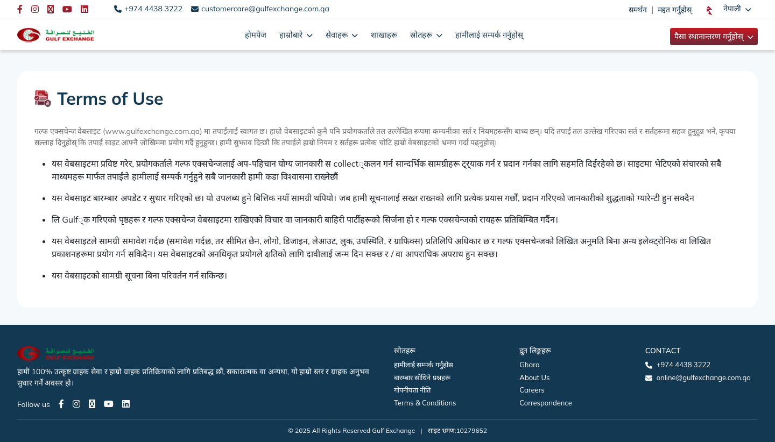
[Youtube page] (109, 403)
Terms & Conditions (425, 402)
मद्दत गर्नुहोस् (675, 10)
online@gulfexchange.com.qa (704, 377)
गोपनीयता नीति (412, 390)
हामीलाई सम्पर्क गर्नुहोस (423, 364)
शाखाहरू (384, 35)
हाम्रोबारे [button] (292, 35)
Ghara (529, 364)
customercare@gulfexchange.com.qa (265, 8)
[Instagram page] (76, 403)
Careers (531, 390)
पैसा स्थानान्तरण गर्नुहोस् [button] (709, 36)
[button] (729, 9)
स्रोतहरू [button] (422, 35)
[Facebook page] (61, 403)
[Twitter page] (92, 403)
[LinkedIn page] (126, 403)
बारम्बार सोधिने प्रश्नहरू (422, 377)
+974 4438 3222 (153, 8)
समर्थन (638, 10)
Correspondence (545, 402)
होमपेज (255, 35)
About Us (534, 377)
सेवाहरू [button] (338, 35)
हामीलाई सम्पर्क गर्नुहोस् (489, 35)
